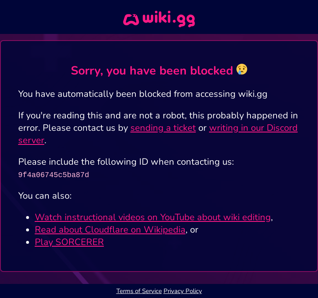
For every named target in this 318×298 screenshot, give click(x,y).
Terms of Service (139, 291)
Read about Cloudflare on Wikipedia (110, 229)
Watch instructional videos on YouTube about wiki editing (153, 217)
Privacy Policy (183, 291)
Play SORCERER (69, 242)
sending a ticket (163, 128)
